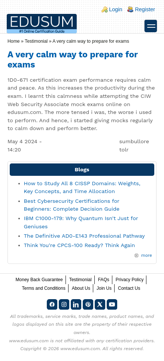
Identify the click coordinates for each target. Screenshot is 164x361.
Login (115, 9)
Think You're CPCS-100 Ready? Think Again (79, 245)
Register (145, 9)
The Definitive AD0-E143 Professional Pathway (84, 236)
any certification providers (125, 340)
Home (13, 41)
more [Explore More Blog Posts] (146, 255)
